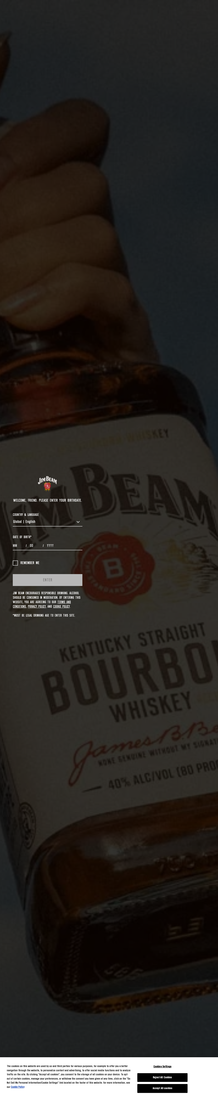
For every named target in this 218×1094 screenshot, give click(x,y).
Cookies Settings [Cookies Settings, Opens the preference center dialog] (162, 1066)
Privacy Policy (37, 606)
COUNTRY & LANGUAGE (26, 515)
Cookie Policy (61, 606)
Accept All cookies (162, 1088)
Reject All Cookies (162, 1077)
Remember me (26, 563)
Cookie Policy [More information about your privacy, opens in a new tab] (17, 1087)
